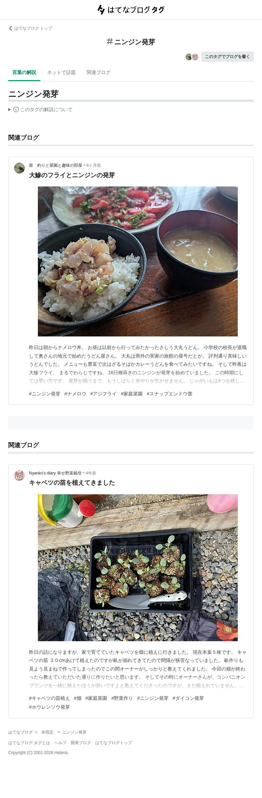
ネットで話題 (61, 72)
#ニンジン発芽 (44, 393)
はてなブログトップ (113, 742)
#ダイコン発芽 (188, 698)
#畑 (78, 698)
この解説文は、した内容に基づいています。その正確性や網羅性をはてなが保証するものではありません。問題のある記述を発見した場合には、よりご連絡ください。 (40, 110)
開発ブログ (81, 742)
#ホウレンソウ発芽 (49, 707)
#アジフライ (103, 393)
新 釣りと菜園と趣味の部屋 (55, 165)
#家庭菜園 (132, 393)
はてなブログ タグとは (29, 742)
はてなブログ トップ (30, 28)
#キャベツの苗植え (49, 698)
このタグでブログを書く (227, 56)
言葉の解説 (24, 72)
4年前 (91, 473)
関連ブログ (99, 72)
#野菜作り (122, 698)
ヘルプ (60, 742)
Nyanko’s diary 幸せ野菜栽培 (55, 473)
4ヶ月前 (93, 165)
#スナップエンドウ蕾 (169, 393)
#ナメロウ (75, 393)
